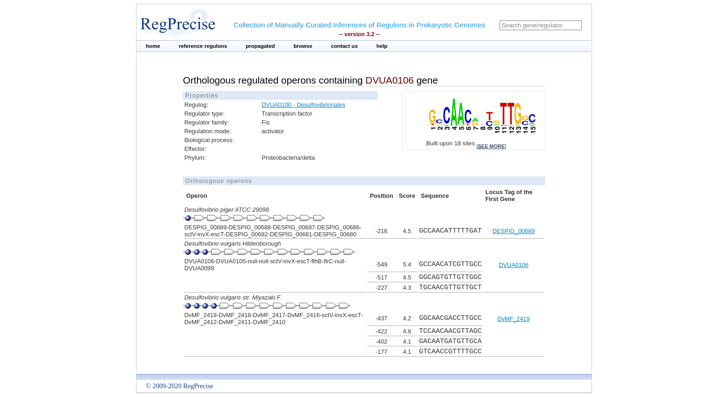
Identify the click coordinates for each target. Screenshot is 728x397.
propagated (260, 46)
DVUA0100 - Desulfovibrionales (303, 104)
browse (302, 46)
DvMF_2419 (513, 318)
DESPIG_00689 (514, 231)
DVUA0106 (513, 264)
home (153, 46)
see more (491, 146)
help (382, 46)
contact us (344, 46)
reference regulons (203, 46)
